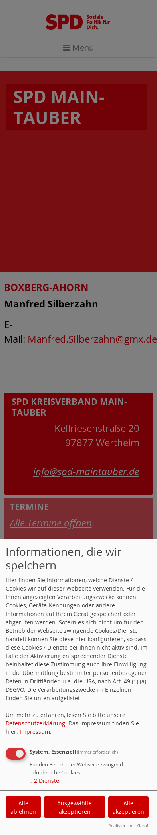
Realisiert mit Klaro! (128, 826)
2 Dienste (44, 780)
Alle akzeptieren (128, 807)
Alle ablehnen (23, 807)
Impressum (35, 731)
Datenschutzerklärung (35, 723)
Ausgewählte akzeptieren (74, 807)
